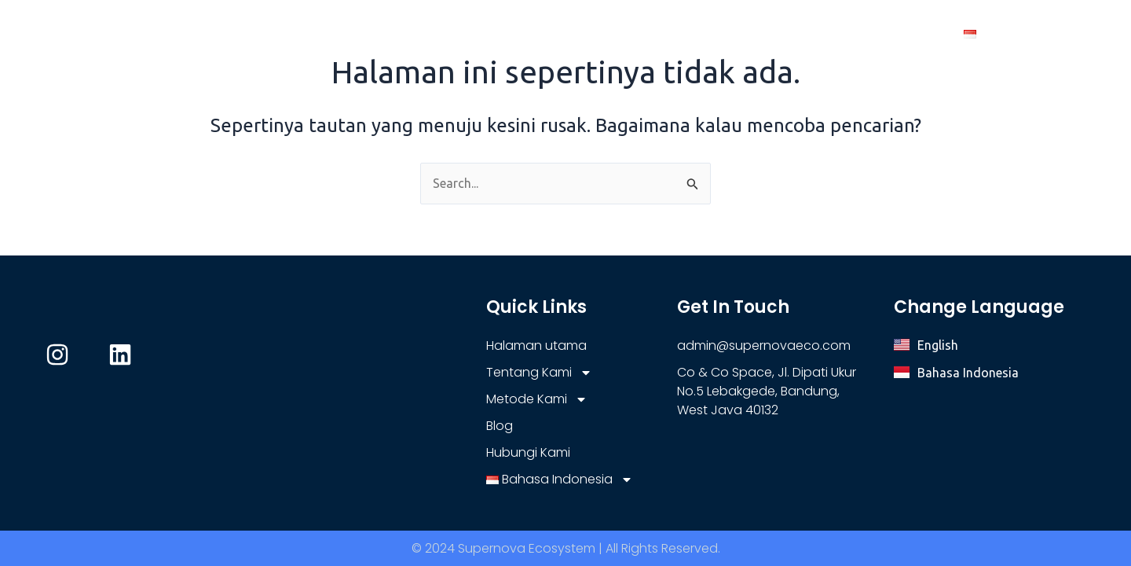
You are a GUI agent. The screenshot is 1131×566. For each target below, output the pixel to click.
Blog (802, 34)
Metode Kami (706, 34)
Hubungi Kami (889, 34)
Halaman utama (441, 34)
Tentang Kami (571, 34)
